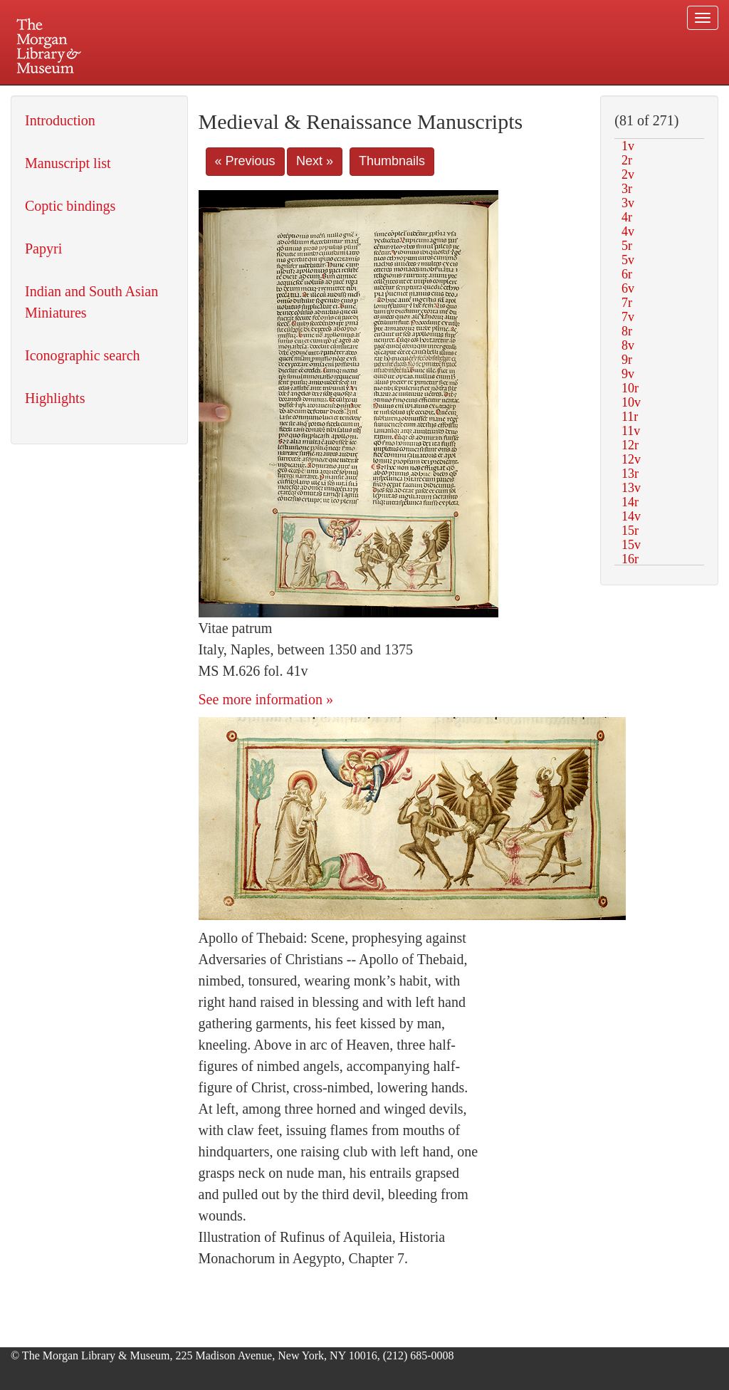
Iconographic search (82, 355)
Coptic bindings (70, 206)
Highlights (55, 398)
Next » (314, 161)
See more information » (266, 699)
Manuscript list (68, 163)
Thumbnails (392, 161)
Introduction (60, 120)
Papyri (43, 248)
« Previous (245, 161)
